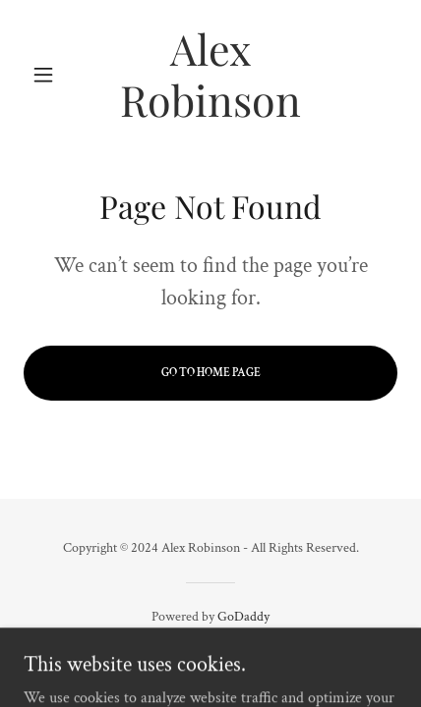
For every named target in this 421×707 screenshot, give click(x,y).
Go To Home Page (211, 372)
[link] (210, 74)
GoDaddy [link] (243, 616)
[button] (52, 74)
